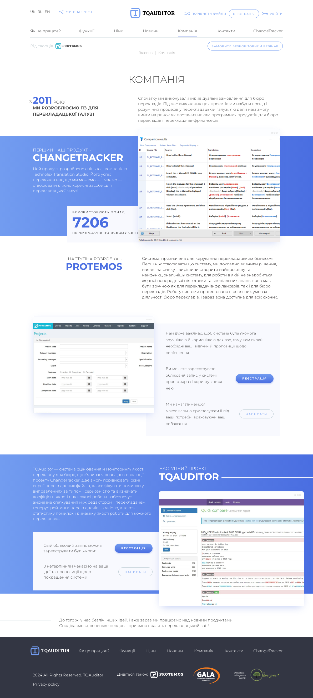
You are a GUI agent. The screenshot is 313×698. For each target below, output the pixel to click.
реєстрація (244, 14)
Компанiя (187, 30)
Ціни (118, 30)
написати (256, 414)
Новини (151, 30)
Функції (86, 30)
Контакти (225, 30)
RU (40, 11)
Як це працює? (45, 30)
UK (32, 11)
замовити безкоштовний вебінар (245, 46)
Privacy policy (46, 684)
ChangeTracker (268, 30)
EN (47, 11)
